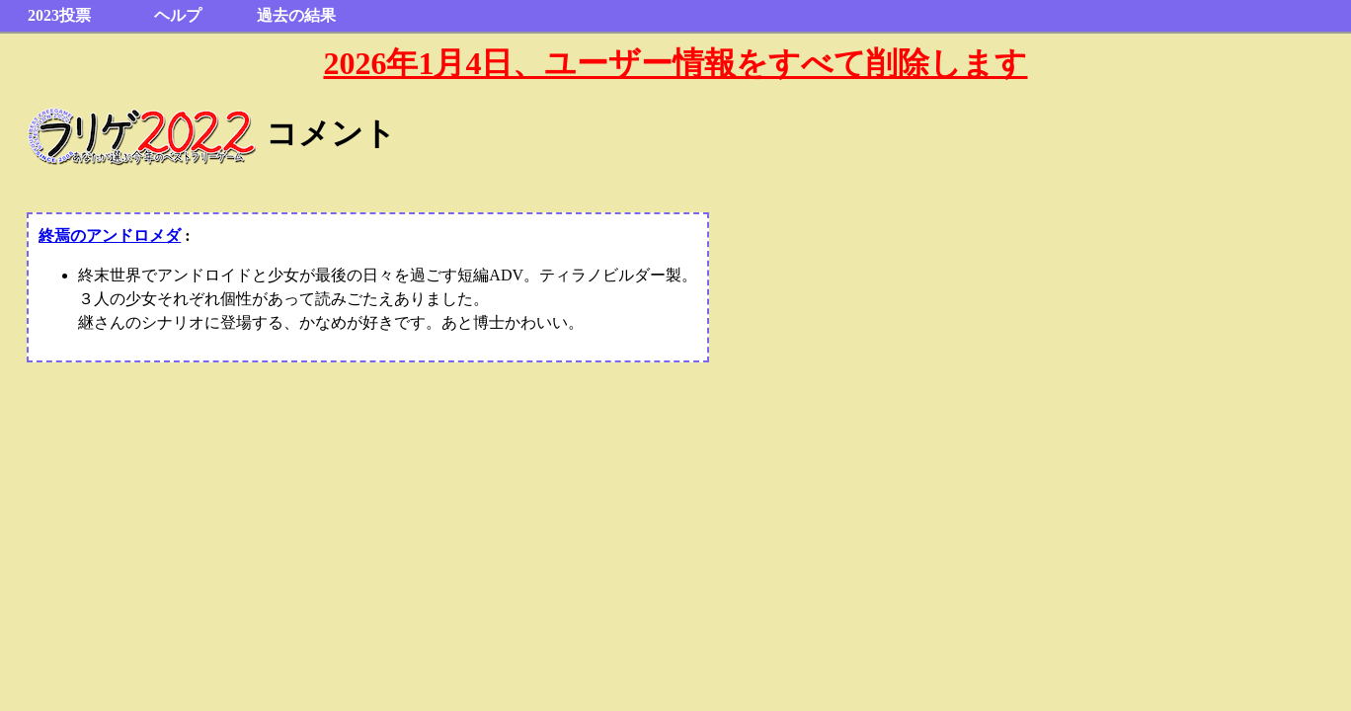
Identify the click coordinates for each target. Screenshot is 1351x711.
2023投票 (59, 15)
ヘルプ (177, 15)
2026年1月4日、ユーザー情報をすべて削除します (675, 63)
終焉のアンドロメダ (110, 235)
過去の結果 (296, 15)
